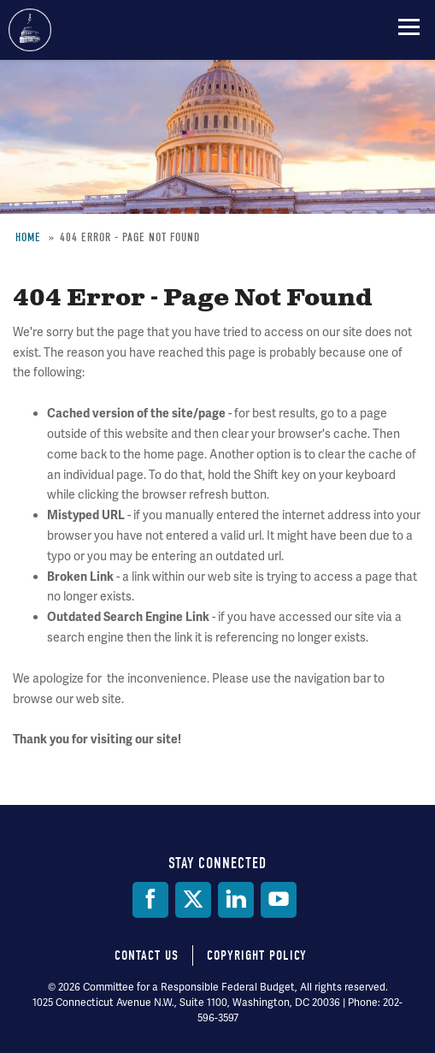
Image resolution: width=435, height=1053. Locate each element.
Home (28, 237)
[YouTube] (279, 900)
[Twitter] (193, 900)
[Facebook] (150, 900)
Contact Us (147, 955)
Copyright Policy (257, 955)
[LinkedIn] (236, 900)
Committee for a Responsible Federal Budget (30, 30)
